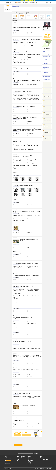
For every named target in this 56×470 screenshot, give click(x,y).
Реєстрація (50, 2)
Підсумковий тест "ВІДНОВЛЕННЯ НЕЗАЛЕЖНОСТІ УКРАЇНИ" (47, 51)
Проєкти (29, 461)
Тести (17, 2)
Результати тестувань (21, 13)
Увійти (8, 10)
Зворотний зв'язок (8, 460)
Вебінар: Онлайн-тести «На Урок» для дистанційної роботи (46, 28)
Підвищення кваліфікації (25, 2)
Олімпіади (29, 463)
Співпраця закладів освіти (8, 458)
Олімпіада (33, 2)
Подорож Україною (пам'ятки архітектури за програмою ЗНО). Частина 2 (47, 77)
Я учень (46, 2)
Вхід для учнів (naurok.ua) (43, 457)
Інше (36, 2)
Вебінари (18, 458)
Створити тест (18, 445)
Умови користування (42, 468)
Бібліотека (14, 2)
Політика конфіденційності (48, 468)
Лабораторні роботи (31, 460)
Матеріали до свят (42, 458)
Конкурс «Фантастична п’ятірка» (44, 459)
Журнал (11, 2)
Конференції (18, 459)
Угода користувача (37, 468)
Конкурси (30, 2)
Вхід (47, 2)
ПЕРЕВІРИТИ (36, 453)
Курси (17, 460)
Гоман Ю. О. (14, 8)
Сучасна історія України (46, 74)
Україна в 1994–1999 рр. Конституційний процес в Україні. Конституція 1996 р (46, 54)
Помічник (19, 2)
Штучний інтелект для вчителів (32, 464)
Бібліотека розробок (31, 458)
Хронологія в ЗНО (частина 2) (46, 79)
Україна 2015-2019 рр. (45, 63)
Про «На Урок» (7, 457)
